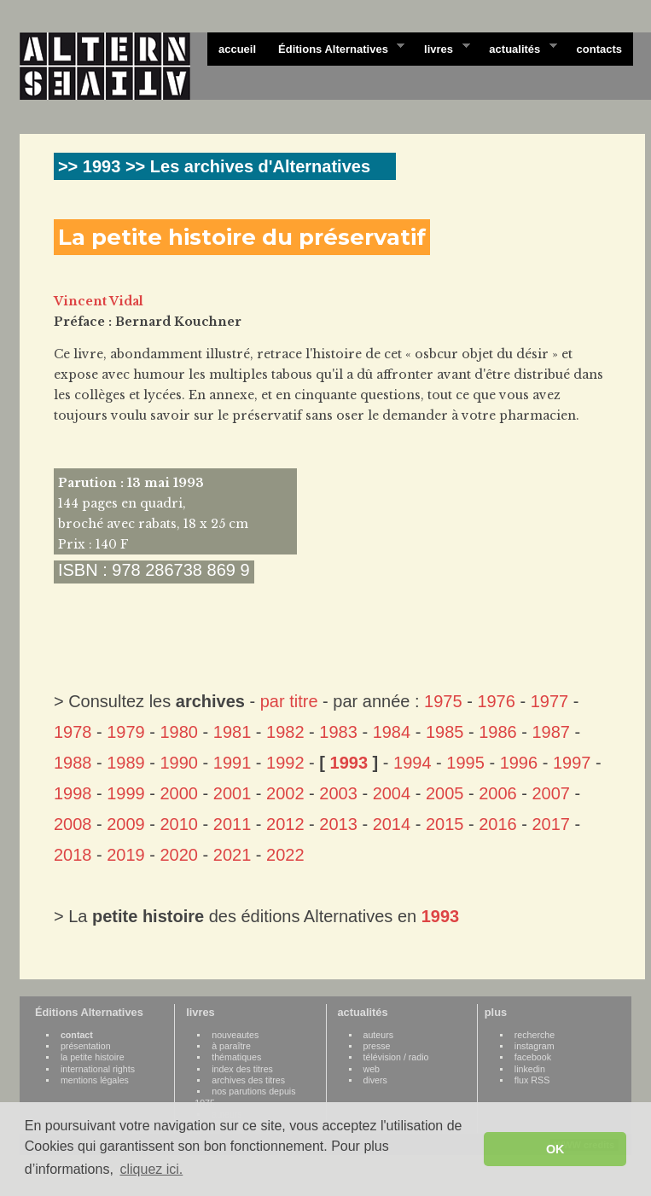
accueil (237, 49)
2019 (126, 854)
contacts (599, 49)
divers (375, 1080)
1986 (498, 732)
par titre (289, 701)
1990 (179, 762)
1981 (232, 732)
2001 (232, 793)
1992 (285, 762)
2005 (445, 793)
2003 (338, 793)
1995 (465, 762)
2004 (392, 793)
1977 (550, 701)
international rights (98, 1069)
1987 (551, 732)
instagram (534, 1046)
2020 (179, 854)
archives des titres (248, 1080)
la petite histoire (93, 1057)
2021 (232, 854)
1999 (126, 793)
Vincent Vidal (98, 301)
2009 (126, 824)
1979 (126, 732)
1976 (496, 701)
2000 (179, 793)
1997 (572, 762)
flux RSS (531, 1080)
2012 (285, 824)
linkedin (529, 1069)
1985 (445, 732)
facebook (532, 1057)
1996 (519, 762)
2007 (551, 793)
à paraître (231, 1046)
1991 (232, 762)
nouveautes (235, 1035)
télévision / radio (396, 1057)
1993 (349, 762)
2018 (73, 854)
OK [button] (555, 1149)
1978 (73, 732)
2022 (285, 854)
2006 (498, 793)
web (372, 1069)
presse (377, 1046)
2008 (73, 824)
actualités (517, 47)
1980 (179, 732)
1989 (126, 762)
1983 (338, 732)
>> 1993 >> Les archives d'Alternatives (214, 166)
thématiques (236, 1057)
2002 (285, 793)
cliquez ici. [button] (151, 1169)
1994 (412, 762)
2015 (445, 824)
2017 (551, 824)
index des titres (242, 1069)
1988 (73, 762)
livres (441, 47)
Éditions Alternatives (335, 47)
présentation (86, 1046)
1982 (285, 732)
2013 (338, 824)
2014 (392, 824)
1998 (73, 793)
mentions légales (95, 1080)
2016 (498, 824)
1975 (443, 701)
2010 (179, 824)
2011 (232, 824)
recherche (534, 1035)
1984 (392, 732)
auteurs (378, 1035)
